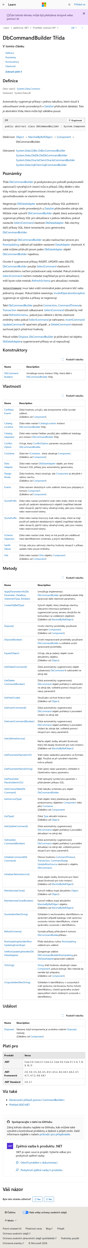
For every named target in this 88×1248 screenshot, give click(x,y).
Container (9, 453)
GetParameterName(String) (18, 768)
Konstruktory (12, 61)
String (41, 965)
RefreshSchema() (13, 931)
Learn (6, 27)
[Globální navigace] (3, 5)
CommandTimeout (69, 305)
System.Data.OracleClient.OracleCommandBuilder (45, 160)
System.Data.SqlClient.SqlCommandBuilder (41, 165)
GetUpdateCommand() (16, 826)
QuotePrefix (10, 500)
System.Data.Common (28, 88)
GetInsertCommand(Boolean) (19, 721)
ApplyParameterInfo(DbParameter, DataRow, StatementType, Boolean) (17, 595)
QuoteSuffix (10, 518)
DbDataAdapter (26, 203)
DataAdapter (62, 244)
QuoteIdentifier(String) (16, 914)
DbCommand (58, 670)
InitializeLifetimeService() (17, 874)
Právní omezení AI (12, 1228)
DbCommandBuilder (21, 182)
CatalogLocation (47, 423)
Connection (50, 305)
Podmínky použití (70, 1238)
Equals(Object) (11, 653)
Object (20, 137)
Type (46, 816)
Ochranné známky (12, 1243)
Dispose (23, 336)
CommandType (58, 860)
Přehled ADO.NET (19, 1104)
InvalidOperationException (69, 293)
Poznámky (10, 57)
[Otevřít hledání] (69, 5)
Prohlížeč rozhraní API (44, 27)
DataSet (49, 106)
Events (7, 487)
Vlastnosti (10, 66)
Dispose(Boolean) (13, 639)
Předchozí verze (34, 1228)
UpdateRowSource (47, 864)
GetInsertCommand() (15, 707)
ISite (41, 555)
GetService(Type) (13, 798)
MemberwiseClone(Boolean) (18, 900)
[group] (44, 126)
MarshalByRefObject (40, 137)
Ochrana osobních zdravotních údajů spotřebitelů (28, 1238)
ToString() (9, 965)
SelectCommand (24, 222)
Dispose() (9, 625)
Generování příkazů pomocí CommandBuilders (37, 1100)
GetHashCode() (12, 697)
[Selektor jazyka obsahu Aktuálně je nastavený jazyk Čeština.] (10, 1212)
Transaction (9, 310)
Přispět (60, 1228)
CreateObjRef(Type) (14, 605)
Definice (9, 52)
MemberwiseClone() (14, 890)
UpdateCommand (13, 324)
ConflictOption (41, 443)
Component (64, 137)
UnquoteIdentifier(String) (17, 982)
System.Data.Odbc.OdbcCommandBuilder (40, 150)
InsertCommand (75, 319)
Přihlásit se (79, 4)
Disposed (9, 1029)
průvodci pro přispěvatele (55, 1134)
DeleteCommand (61, 324)
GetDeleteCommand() (15, 666)
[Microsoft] (44, 4)
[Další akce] (82, 27)
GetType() (9, 816)
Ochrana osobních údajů (15, 1233)
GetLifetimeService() (14, 738)
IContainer (34, 453)
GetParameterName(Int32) (18, 754)
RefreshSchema (41, 280)
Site (6, 555)
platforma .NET (21, 27)
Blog (48, 1228)
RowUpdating (11, 244)
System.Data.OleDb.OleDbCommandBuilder (41, 155)
